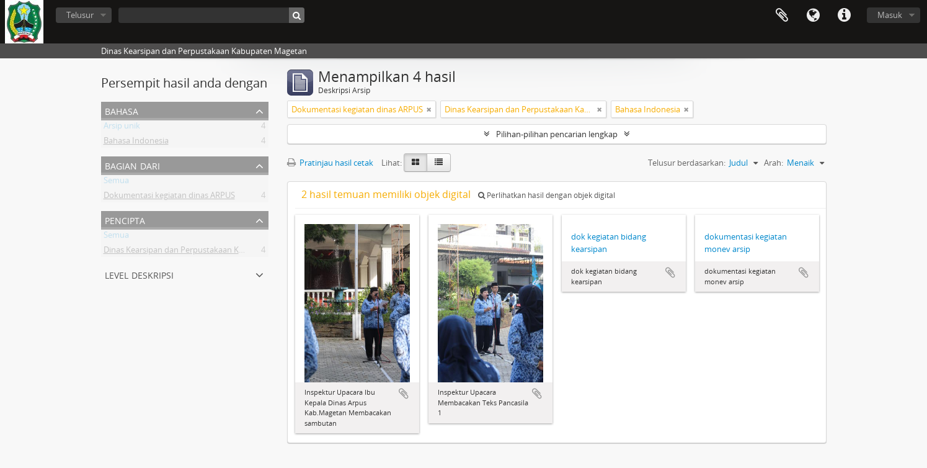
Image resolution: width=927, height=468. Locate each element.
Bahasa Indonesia (136, 142)
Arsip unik (122, 127)
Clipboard (781, 15)
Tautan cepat (843, 15)
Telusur (80, 14)
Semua (116, 182)
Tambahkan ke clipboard (403, 393)
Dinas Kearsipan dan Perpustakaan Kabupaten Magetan (206, 252)
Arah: (773, 162)
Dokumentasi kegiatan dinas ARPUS (169, 197)
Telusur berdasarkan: (686, 162)
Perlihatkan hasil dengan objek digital (546, 195)
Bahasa (812, 15)
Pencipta (125, 219)
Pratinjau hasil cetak (330, 162)
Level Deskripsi (139, 274)
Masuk (889, 14)
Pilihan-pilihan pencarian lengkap (557, 134)
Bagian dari (132, 164)
